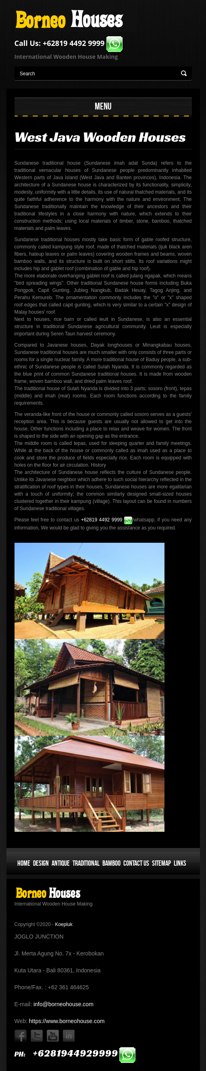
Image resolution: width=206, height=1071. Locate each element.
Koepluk (63, 924)
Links (180, 863)
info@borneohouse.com (63, 1004)
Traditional (86, 863)
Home (23, 863)
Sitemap (161, 863)
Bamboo (111, 863)
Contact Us (136, 863)
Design (41, 863)
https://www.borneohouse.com (65, 1021)
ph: (75, 1054)
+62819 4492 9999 (83, 43)
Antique (61, 863)
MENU (103, 106)
